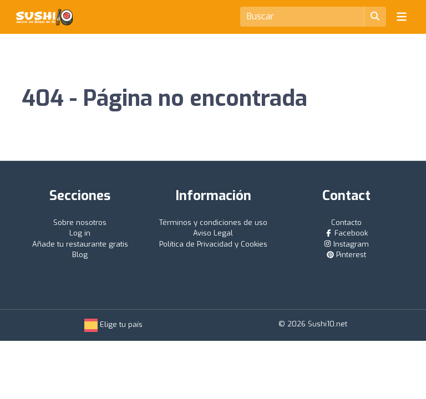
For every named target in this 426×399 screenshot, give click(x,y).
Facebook (346, 233)
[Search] (302, 17)
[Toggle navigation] (401, 17)
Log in (79, 233)
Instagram (346, 244)
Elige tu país (113, 324)
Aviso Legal (213, 233)
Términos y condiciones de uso (213, 222)
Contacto (346, 222)
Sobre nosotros (79, 222)
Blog (80, 254)
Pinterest (346, 254)
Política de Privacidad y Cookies (213, 244)
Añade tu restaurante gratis (80, 244)
